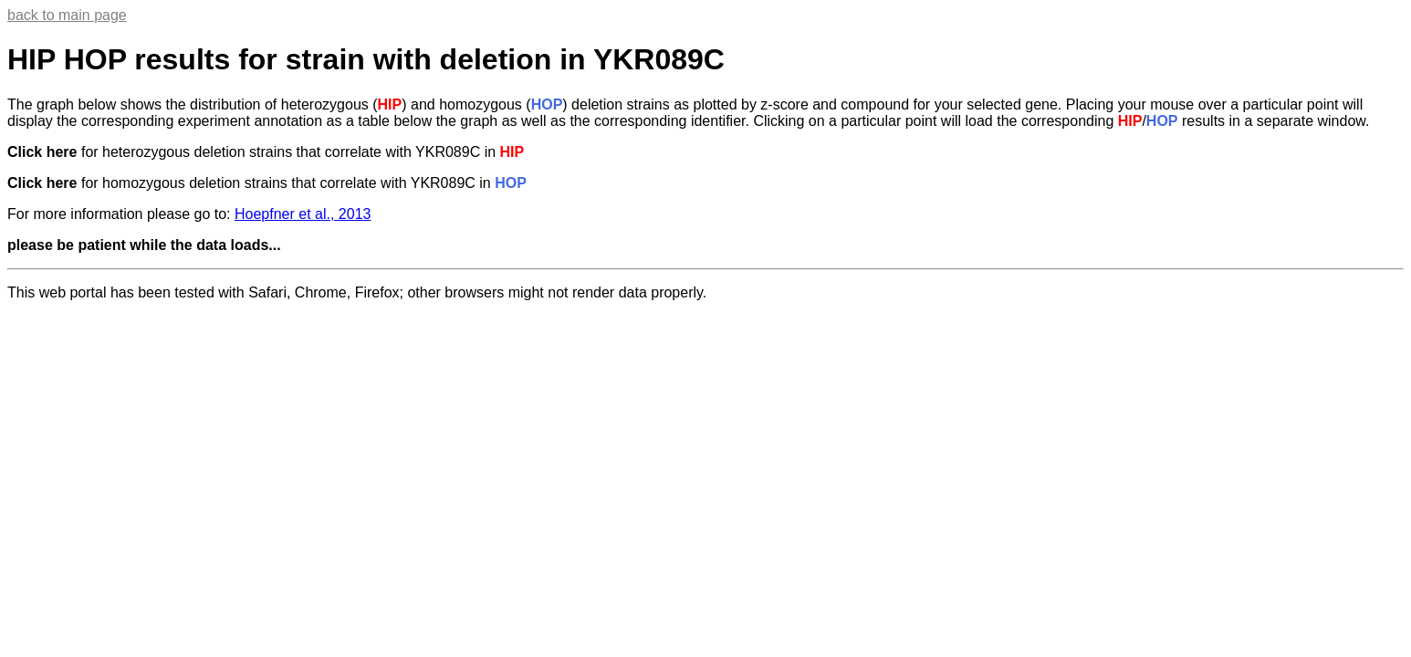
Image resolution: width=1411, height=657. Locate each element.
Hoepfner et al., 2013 (303, 214)
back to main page (67, 15)
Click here (42, 152)
